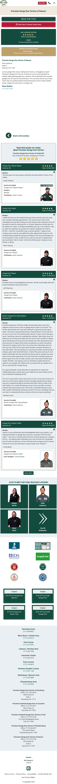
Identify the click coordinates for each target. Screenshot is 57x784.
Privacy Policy (20, 774)
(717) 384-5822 (28, 631)
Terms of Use (9, 774)
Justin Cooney (17, 195)
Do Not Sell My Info (44, 774)
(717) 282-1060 (28, 651)
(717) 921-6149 (7, 89)
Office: (28, 692)
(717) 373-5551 (28, 645)
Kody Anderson (17, 405)
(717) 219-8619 (28, 664)
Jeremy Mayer (20, 457)
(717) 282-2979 (28, 658)
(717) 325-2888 (28, 677)
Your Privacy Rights (28, 777)
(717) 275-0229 (28, 684)
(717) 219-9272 (28, 638)
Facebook (28, 768)
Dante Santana (17, 255)
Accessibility (31, 774)
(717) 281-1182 (28, 671)
